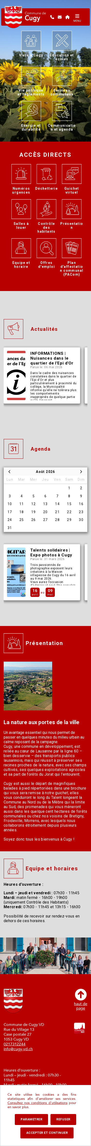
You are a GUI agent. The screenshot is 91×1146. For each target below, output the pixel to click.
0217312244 (14, 1044)
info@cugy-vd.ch (18, 1049)
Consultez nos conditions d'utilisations (37, 1103)
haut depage (80, 1000)
